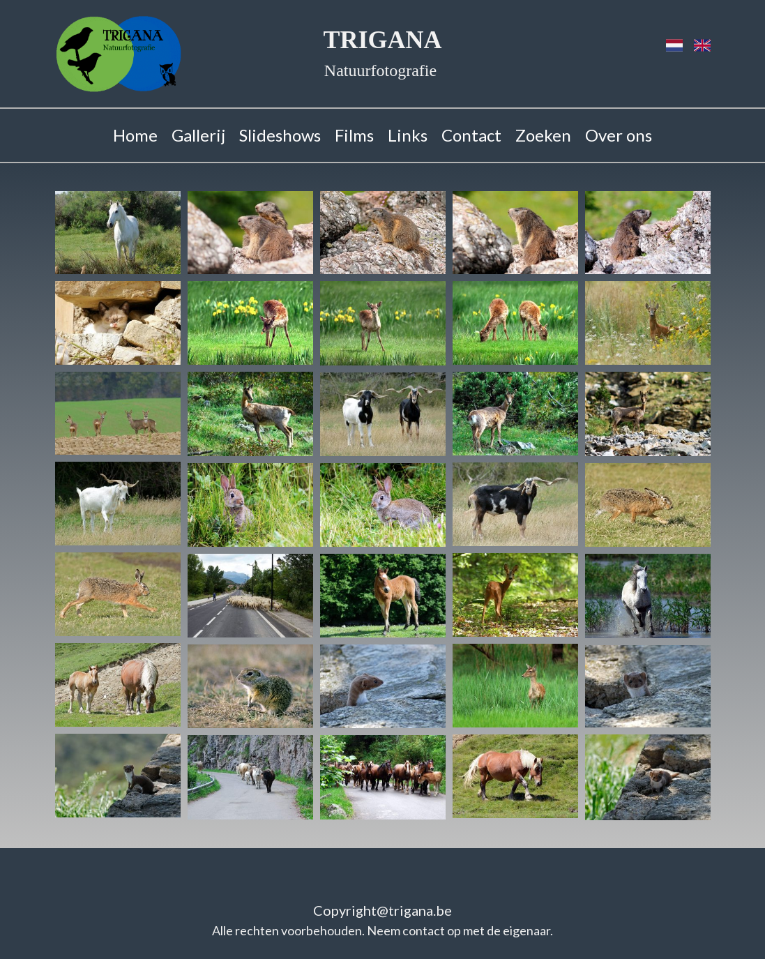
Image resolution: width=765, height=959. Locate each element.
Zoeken (543, 135)
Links (407, 135)
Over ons (618, 135)
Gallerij (198, 135)
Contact (471, 135)
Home (135, 135)
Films (354, 135)
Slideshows (280, 135)
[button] (118, 232)
